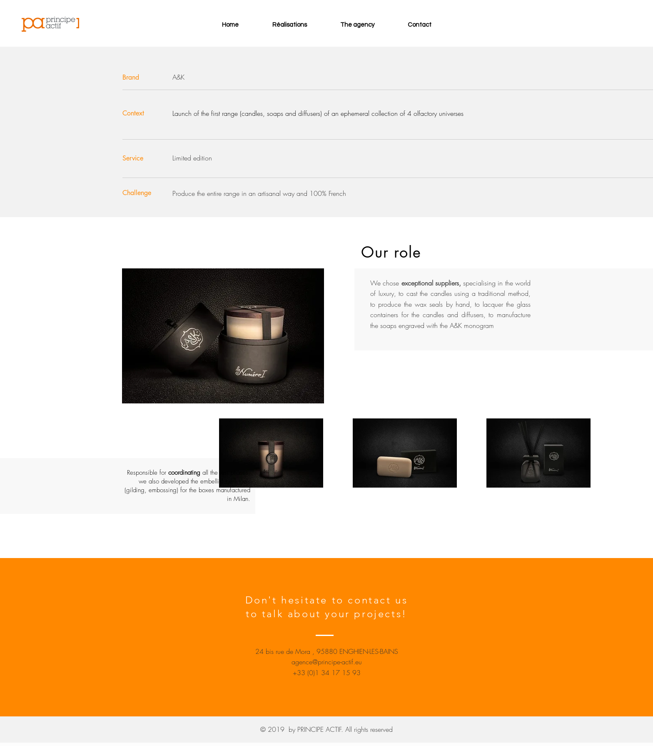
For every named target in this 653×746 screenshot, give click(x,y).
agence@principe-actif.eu (327, 661)
